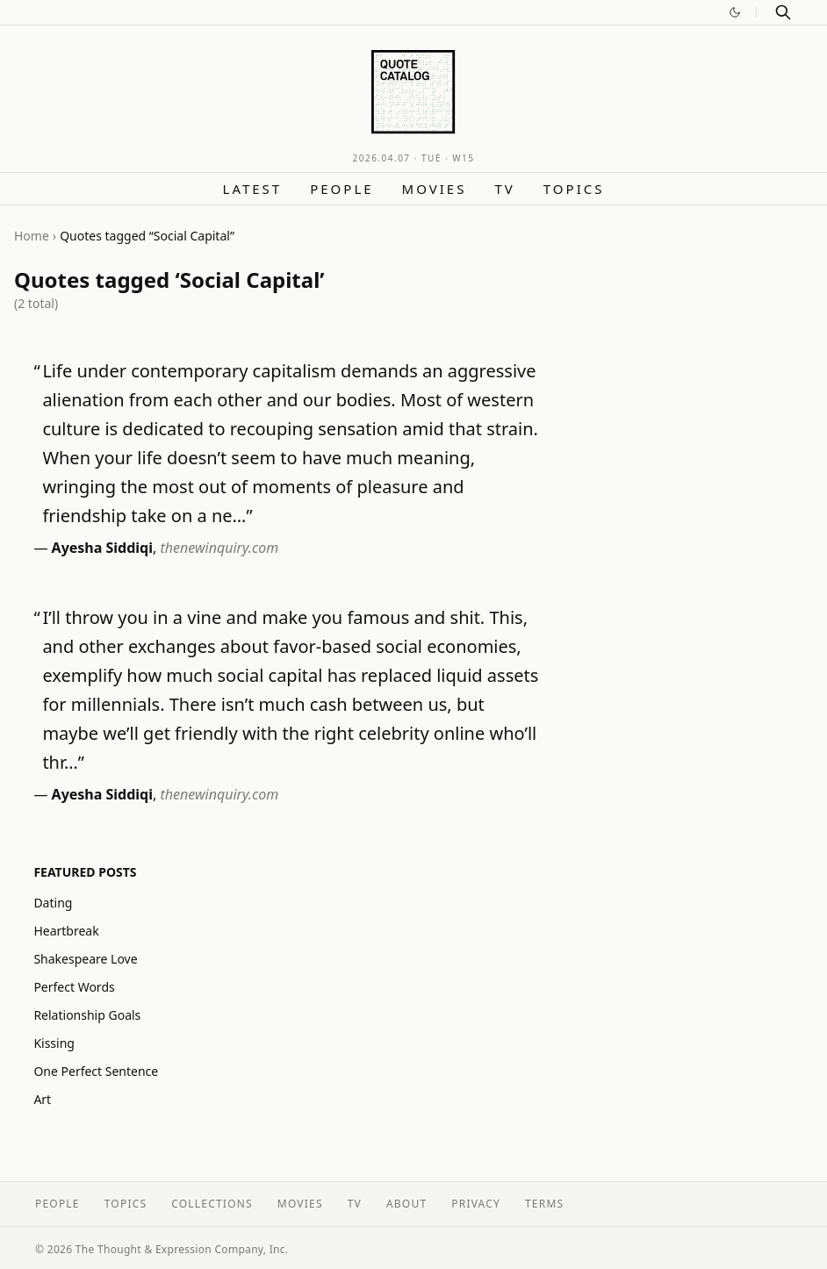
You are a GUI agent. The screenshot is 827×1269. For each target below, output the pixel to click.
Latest (253, 188)
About (406, 1203)
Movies (434, 188)
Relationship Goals (86, 1015)
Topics (574, 188)
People (341, 188)
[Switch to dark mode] (734, 12)
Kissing (54, 1043)
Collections (212, 1203)
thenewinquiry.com (220, 547)
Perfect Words (73, 987)
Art (42, 1099)
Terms (544, 1203)
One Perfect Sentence (95, 1071)
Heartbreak (65, 930)
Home (31, 235)
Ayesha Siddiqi (102, 547)
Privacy (475, 1203)
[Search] (783, 12)
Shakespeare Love (85, 958)
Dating (52, 902)
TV (504, 188)
